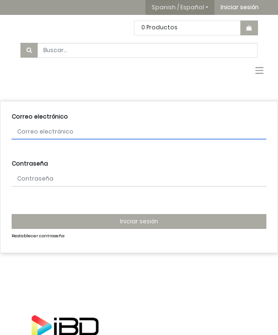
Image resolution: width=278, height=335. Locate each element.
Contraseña (30, 164)
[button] (239, 7)
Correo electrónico (40, 117)
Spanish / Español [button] (178, 7)
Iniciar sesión (139, 221)
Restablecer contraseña (38, 236)
